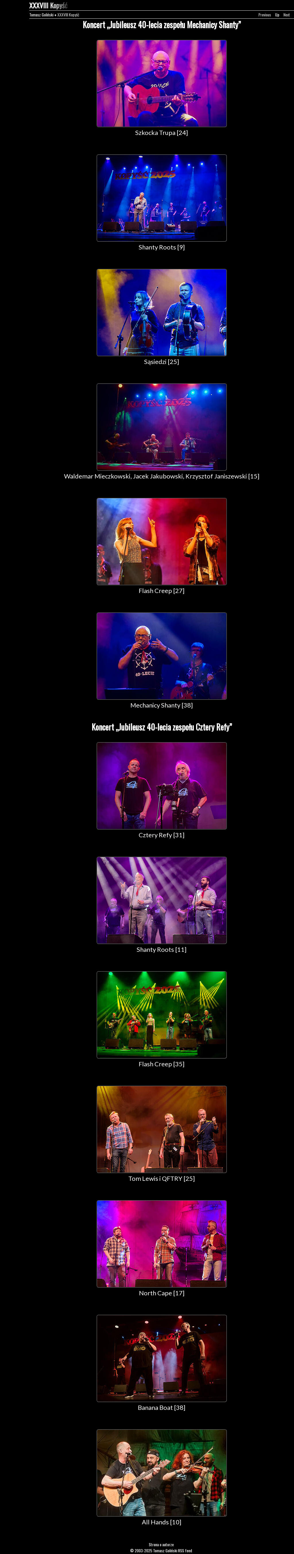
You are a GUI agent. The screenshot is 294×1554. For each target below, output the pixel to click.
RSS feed (185, 1550)
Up (277, 15)
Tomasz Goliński (41, 15)
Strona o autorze (161, 1544)
